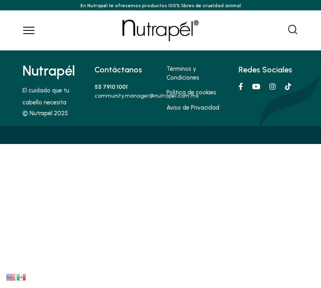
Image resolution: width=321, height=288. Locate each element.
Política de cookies (191, 92)
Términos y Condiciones (183, 73)
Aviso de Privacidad (193, 107)
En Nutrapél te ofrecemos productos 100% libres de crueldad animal (160, 5)
